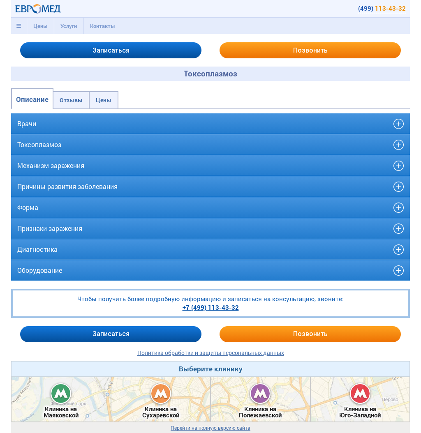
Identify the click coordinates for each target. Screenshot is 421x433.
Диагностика (37, 249)
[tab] (19, 26)
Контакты (102, 26)
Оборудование (39, 270)
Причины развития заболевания (67, 186)
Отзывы (71, 100)
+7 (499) (211, 307)
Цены (40, 26)
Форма (27, 207)
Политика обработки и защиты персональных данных (210, 353)
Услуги (68, 26)
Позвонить (310, 50)
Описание (32, 99)
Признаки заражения (49, 228)
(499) (382, 8)
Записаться (111, 50)
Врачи (26, 123)
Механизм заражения (50, 165)
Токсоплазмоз (39, 144)
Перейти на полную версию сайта (210, 428)
